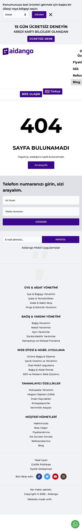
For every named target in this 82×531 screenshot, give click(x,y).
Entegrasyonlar (41, 403)
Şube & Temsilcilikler (41, 298)
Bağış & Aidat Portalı (41, 369)
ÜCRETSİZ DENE (41, 38)
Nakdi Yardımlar (41, 327)
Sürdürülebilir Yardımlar (41, 336)
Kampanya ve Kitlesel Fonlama (41, 340)
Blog (41, 445)
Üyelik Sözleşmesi (41, 468)
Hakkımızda (41, 423)
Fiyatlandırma (41, 432)
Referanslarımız (41, 441)
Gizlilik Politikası (41, 464)
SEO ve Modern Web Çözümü (41, 374)
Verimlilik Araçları (41, 407)
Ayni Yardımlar (41, 331)
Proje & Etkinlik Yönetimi (41, 307)
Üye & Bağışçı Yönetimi (41, 294)
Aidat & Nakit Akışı (41, 302)
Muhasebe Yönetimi (41, 390)
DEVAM (39, 14)
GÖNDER (41, 221)
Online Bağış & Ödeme (41, 356)
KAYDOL (61, 239)
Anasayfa (41, 165)
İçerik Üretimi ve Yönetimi (41, 360)
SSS (75, 69)
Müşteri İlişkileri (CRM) (41, 394)
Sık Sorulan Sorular (41, 436)
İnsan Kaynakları (41, 398)
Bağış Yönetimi (41, 323)
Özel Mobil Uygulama (41, 365)
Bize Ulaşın (31, 94)
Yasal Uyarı (41, 460)
